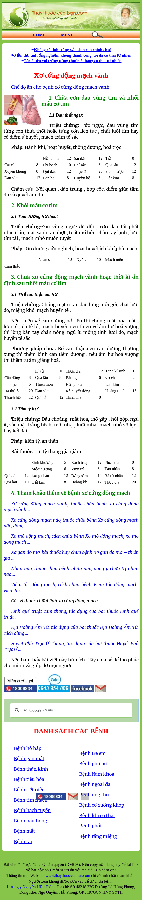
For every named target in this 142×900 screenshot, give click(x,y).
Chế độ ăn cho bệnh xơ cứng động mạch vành (60, 87)
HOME (39, 35)
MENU (67, 35)
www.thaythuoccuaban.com (67, 875)
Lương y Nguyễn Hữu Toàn (30, 887)
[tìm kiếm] (70, 710)
